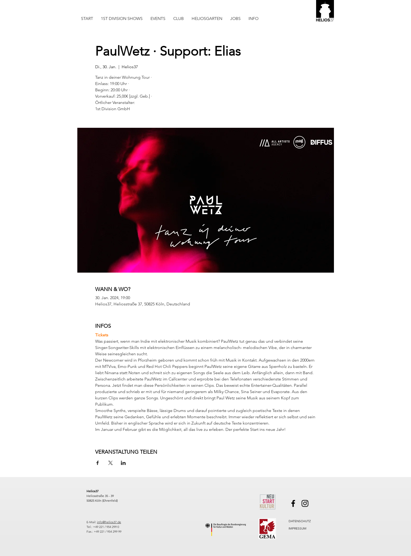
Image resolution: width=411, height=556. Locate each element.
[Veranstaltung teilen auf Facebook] (97, 463)
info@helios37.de (109, 522)
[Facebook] (293, 503)
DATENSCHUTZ (300, 521)
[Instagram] (305, 503)
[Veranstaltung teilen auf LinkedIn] (123, 463)
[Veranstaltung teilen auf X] (110, 463)
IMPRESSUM (297, 528)
